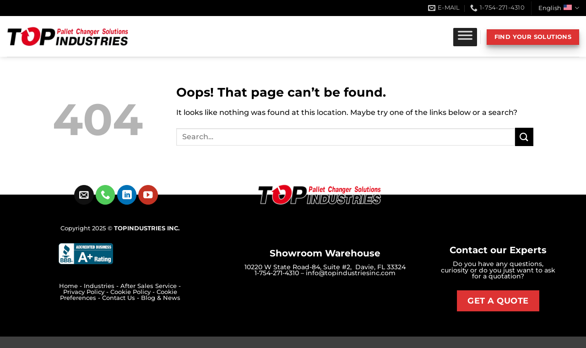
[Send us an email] (84, 195)
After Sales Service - (150, 286)
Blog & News (160, 297)
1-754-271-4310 (277, 273)
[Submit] (524, 137)
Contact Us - (121, 297)
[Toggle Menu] (465, 37)
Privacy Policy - (86, 291)
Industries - (102, 286)
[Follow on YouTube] (148, 195)
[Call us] (105, 195)
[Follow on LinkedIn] (127, 195)
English (558, 8)
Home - (71, 286)
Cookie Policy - (133, 291)
